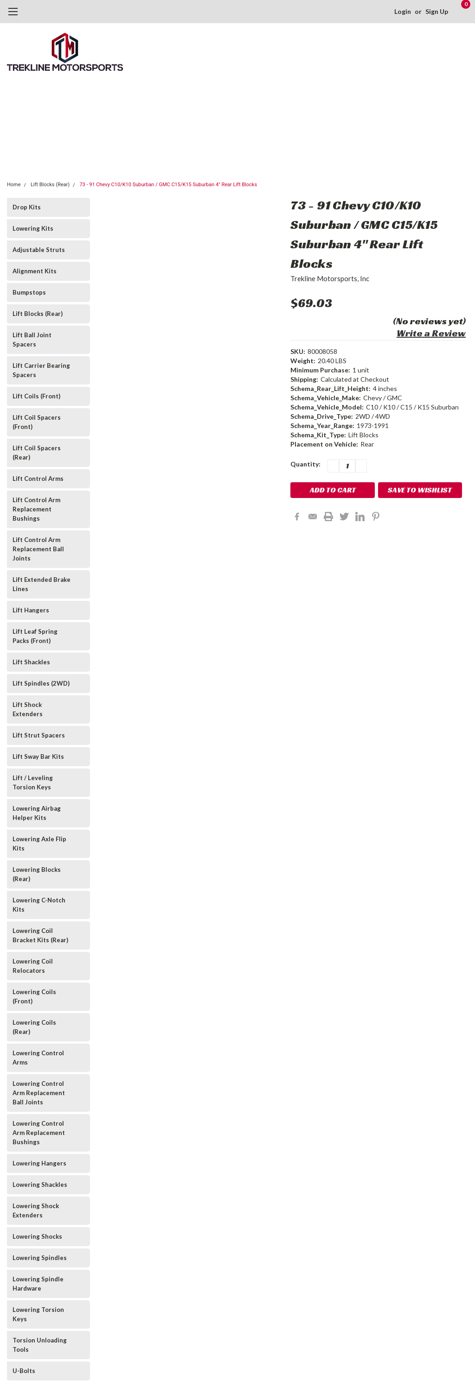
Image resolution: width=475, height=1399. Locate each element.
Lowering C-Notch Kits (39, 904)
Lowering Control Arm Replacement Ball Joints (39, 1093)
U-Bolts (24, 1370)
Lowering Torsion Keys (38, 1314)
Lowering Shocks (37, 1236)
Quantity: (305, 464)
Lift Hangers (31, 610)
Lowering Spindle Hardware (38, 1283)
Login (401, 11)
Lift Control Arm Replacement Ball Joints (38, 549)
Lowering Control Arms (38, 1057)
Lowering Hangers (39, 1163)
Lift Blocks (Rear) (50, 185)
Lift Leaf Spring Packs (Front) (35, 636)
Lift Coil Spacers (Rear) (37, 452)
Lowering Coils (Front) (34, 996)
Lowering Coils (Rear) (34, 1027)
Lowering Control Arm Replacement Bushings (39, 1133)
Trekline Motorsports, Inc (329, 278)
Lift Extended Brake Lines (42, 584)
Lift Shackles (31, 662)
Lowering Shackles (40, 1184)
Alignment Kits (35, 271)
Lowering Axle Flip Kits (39, 843)
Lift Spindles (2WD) (41, 683)
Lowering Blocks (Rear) (37, 874)
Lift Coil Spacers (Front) (37, 422)
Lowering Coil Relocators (33, 966)
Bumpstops (29, 292)
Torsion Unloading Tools (40, 1344)
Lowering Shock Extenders (36, 1210)
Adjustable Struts (39, 249)
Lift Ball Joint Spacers (32, 339)
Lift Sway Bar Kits (38, 756)
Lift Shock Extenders (28, 709)
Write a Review (431, 333)
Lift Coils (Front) (36, 396)
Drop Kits (27, 207)
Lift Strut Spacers (39, 735)
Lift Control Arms (38, 478)
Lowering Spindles (40, 1257)
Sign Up (435, 11)
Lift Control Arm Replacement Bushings (36, 509)
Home (14, 185)
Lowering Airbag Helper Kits (37, 813)
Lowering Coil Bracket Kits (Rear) (40, 935)
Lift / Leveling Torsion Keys (33, 782)
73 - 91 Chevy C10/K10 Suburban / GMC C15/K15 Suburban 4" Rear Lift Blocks (168, 185)
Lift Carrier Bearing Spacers (41, 370)
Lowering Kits (33, 228)
